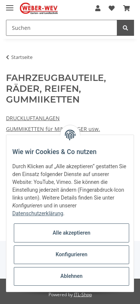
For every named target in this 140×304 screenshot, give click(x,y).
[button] (98, 8)
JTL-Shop (83, 294)
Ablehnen (71, 276)
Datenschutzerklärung (37, 213)
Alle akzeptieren (71, 233)
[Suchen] (61, 28)
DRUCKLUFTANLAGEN (33, 118)
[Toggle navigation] (9, 4)
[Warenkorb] (126, 8)
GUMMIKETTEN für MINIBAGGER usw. (53, 128)
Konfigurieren (71, 254)
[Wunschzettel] (112, 8)
